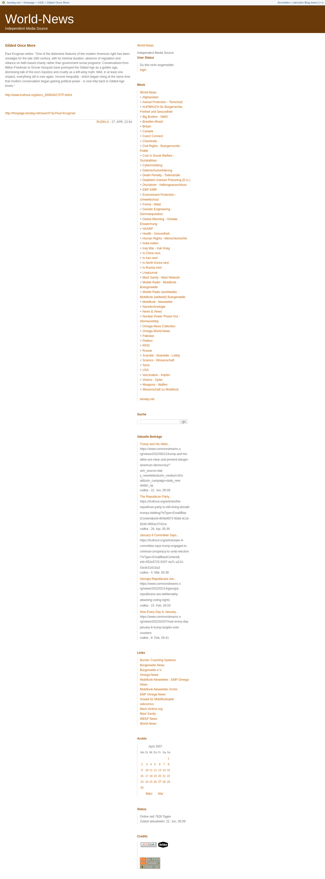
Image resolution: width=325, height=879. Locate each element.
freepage (29, 2)
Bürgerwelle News (152, 665)
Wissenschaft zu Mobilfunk (160, 389)
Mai (160, 793)
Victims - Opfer (152, 380)
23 (141, 781)
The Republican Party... (156, 496)
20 (159, 775)
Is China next (151, 253)
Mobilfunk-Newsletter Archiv (158, 689)
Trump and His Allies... (155, 444)
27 (159, 782)
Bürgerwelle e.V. (151, 670)
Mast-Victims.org (151, 709)
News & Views (152, 311)
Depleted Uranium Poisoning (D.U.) (166, 180)
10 (146, 770)
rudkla (103, 122)
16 (141, 775)
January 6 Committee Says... (159, 535)
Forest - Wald (151, 204)
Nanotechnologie (153, 306)
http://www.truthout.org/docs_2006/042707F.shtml (38, 95)
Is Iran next (149, 258)
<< (320, 2)
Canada (147, 131)
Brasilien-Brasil (152, 121)
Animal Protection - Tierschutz (162, 102)
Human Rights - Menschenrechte (164, 238)
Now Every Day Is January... (159, 612)
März (149, 793)
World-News (39, 19)
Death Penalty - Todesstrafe (161, 175)
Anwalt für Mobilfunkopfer (157, 699)
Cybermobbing (152, 165)
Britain (146, 126)
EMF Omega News (153, 694)
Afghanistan (150, 97)
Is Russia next (151, 267)
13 (159, 770)
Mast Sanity (148, 713)
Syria (145, 365)
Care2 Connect (152, 136)
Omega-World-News (156, 331)
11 (151, 770)
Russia (147, 350)
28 (164, 781)
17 (146, 775)
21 (164, 775)
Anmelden (284, 2)
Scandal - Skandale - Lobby (161, 355)
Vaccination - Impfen (156, 375)
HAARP (147, 229)
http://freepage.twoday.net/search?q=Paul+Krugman (40, 113)
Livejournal (149, 272)
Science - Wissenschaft (158, 360)
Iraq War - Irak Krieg (156, 248)
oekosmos (147, 704)
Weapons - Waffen (155, 384)
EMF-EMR (149, 189)
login (143, 70)
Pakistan (148, 336)
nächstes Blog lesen (304, 2)
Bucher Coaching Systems (158, 660)
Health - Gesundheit (156, 233)
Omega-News (149, 675)
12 (155, 770)
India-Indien (150, 243)
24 (146, 781)
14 (164, 770)
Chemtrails (149, 141)
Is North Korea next (155, 263)
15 (168, 770)
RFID (146, 345)
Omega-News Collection (158, 326)
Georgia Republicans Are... (158, 579)
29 (168, 781)
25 (151, 781)
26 (155, 781)
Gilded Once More (58, 2)
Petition (147, 341)
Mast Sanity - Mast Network (161, 277)
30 (141, 787)
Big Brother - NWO (155, 117)
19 (155, 775)
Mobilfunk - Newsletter (157, 302)
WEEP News (148, 719)
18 (151, 775)
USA (41, 2)
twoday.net (13, 2)
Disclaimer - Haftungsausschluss (164, 185)
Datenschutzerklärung (157, 170)
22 (168, 775)
